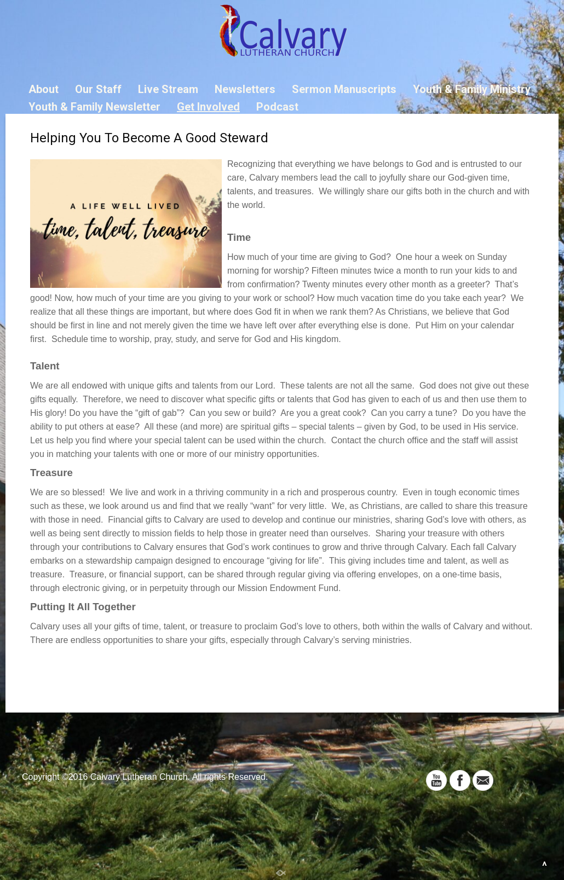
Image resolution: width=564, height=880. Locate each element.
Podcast (277, 106)
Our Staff (98, 89)
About (43, 89)
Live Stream (168, 89)
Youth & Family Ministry (472, 89)
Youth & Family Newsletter (94, 106)
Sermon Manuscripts (344, 89)
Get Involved (208, 106)
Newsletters (245, 89)
